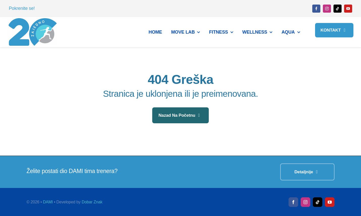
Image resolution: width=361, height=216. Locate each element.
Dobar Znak (92, 202)
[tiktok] (337, 9)
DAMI (48, 202)
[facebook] (316, 9)
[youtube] (348, 9)
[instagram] (327, 9)
